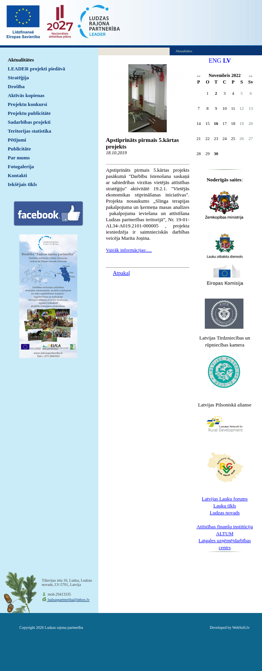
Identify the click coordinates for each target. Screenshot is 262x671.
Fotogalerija (21, 166)
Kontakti (17, 175)
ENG (215, 60)
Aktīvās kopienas (26, 95)
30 (216, 153)
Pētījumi (17, 140)
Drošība (16, 86)
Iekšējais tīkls (22, 184)
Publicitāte (19, 149)
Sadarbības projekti (29, 122)
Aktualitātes (21, 60)
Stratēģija (18, 77)
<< (198, 76)
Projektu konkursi (27, 104)
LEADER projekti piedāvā (36, 69)
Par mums (19, 157)
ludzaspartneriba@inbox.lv (68, 600)
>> (250, 76)
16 (216, 123)
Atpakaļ (121, 273)
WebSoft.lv (241, 627)
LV (227, 60)
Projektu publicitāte (29, 113)
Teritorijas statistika (29, 131)
